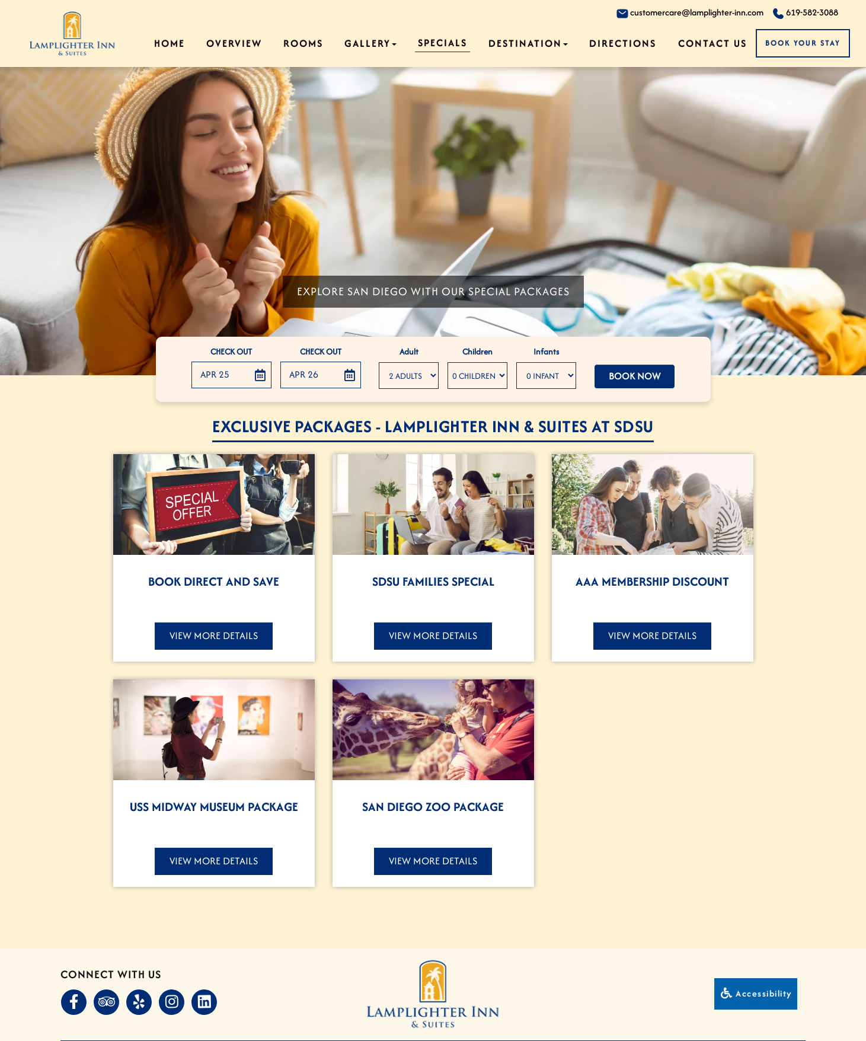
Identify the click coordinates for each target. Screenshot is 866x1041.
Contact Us (712, 43)
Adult (409, 353)
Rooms (303, 43)
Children (477, 353)
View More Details (214, 635)
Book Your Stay (803, 43)
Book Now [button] (634, 377)
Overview (234, 43)
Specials (442, 43)
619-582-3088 (805, 13)
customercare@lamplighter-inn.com (689, 13)
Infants (546, 353)
